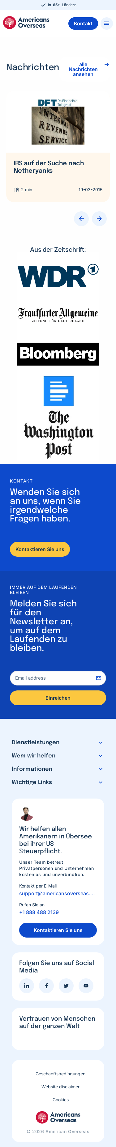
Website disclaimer (60, 1086)
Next (99, 218)
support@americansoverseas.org (58, 893)
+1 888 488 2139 (39, 912)
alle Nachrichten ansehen (83, 69)
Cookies (61, 1099)
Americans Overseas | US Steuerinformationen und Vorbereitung (26, 22)
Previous (81, 218)
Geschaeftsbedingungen (60, 1073)
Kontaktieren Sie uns (39, 549)
